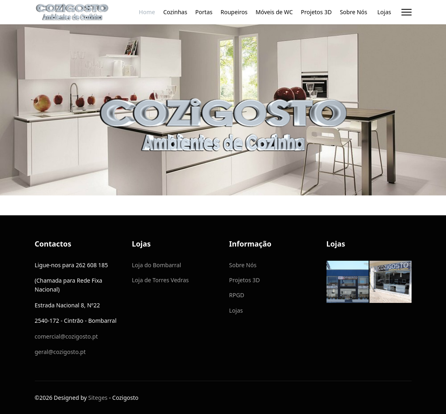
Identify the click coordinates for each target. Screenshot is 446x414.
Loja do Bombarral (156, 265)
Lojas (384, 12)
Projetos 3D (316, 12)
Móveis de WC (274, 12)
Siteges (97, 397)
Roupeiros (234, 12)
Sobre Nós (353, 12)
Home (147, 12)
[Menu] (406, 12)
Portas (203, 12)
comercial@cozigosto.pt (66, 336)
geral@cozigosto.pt (60, 352)
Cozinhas (175, 12)
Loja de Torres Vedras (160, 280)
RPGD (237, 295)
